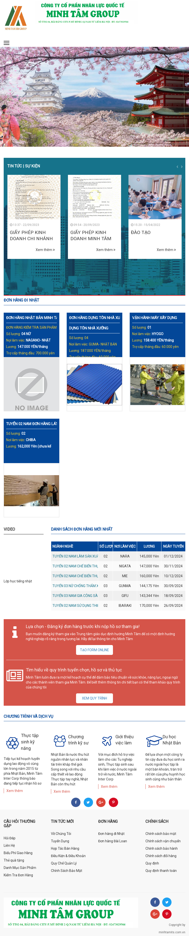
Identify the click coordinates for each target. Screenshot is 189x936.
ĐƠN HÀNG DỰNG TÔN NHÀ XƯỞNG (98, 318)
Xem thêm (45, 250)
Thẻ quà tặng (14, 860)
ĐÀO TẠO (141, 232)
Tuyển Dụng (60, 841)
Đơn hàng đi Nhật (111, 834)
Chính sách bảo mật (160, 834)
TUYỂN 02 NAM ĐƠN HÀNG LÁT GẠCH (37, 424)
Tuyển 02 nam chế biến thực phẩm (81, 566)
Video (9, 529)
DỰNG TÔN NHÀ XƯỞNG (89, 328)
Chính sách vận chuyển (163, 841)
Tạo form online (94, 650)
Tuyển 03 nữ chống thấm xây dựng (82, 586)
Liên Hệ (9, 845)
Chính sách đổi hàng (160, 856)
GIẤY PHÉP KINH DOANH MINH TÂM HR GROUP (90, 238)
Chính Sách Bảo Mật (66, 871)
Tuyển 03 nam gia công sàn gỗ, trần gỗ (86, 596)
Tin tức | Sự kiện (23, 166)
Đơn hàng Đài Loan (112, 841)
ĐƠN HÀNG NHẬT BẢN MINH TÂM (33, 318)
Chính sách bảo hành (161, 848)
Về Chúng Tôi (61, 834)
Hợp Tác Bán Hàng (65, 848)
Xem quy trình (94, 698)
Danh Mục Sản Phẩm (20, 868)
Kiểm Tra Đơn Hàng (18, 875)
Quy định (152, 863)
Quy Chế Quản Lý (64, 863)
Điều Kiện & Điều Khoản (68, 856)
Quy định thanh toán (161, 871)
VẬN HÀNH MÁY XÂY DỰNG (154, 318)
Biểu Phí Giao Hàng (18, 853)
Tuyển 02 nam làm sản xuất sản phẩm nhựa (90, 556)
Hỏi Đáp (10, 838)
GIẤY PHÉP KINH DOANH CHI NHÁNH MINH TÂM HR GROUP (33, 238)
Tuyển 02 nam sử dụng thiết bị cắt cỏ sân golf (93, 606)
